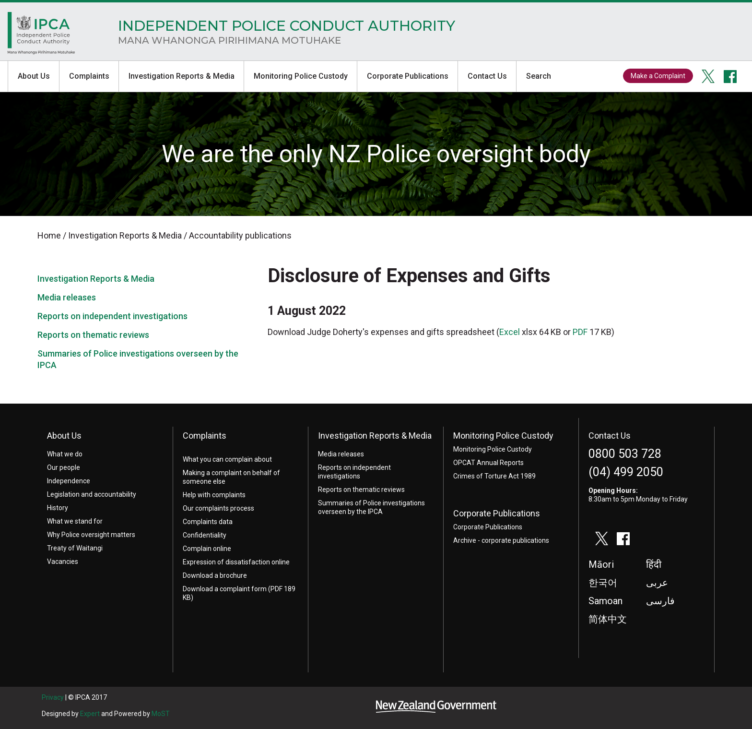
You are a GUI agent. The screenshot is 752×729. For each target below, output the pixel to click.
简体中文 (607, 619)
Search (538, 76)
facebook (730, 76)
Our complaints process (218, 508)
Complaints (89, 76)
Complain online (207, 548)
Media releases (66, 297)
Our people (63, 467)
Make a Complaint (658, 76)
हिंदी (653, 564)
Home (41, 35)
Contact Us (487, 76)
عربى (657, 582)
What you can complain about (227, 459)
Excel (509, 332)
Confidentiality (204, 535)
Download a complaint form (225, 589)
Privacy (53, 697)
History (57, 508)
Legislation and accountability (91, 494)
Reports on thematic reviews (93, 335)
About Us (34, 76)
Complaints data (208, 522)
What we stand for (75, 521)
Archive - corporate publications (501, 540)
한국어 (602, 582)
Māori (601, 564)
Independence (68, 481)
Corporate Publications (407, 76)
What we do (64, 454)
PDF (580, 332)
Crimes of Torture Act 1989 (494, 476)
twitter (708, 76)
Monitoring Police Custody (301, 76)
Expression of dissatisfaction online (236, 562)
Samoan (605, 601)
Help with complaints (214, 495)
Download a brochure (215, 575)
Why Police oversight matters (91, 534)
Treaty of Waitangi (75, 548)
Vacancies (62, 561)
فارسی (660, 601)
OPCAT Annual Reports (488, 462)
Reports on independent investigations (112, 316)
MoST (161, 713)
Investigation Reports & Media (182, 76)
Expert (90, 713)
